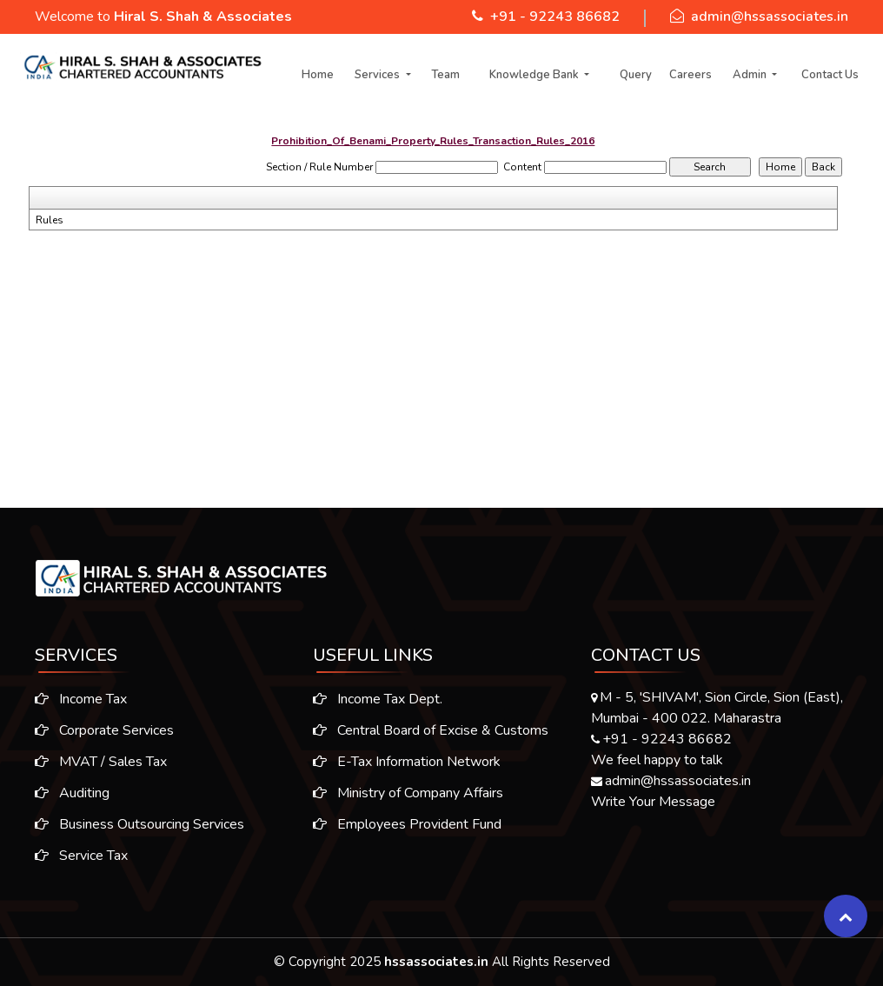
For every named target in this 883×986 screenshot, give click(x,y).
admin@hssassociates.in (769, 16)
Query (636, 75)
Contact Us (830, 75)
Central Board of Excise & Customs (430, 739)
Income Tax (72, 699)
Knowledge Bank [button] (535, 75)
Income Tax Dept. (377, 707)
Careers (690, 75)
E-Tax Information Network (407, 770)
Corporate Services (95, 730)
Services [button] (378, 75)
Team (445, 75)
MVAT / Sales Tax (92, 761)
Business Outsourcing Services (131, 824)
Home (318, 75)
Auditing (63, 793)
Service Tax (72, 855)
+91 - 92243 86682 (555, 16)
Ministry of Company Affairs (408, 801)
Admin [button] (751, 75)
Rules (49, 220)
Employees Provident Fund (407, 833)
